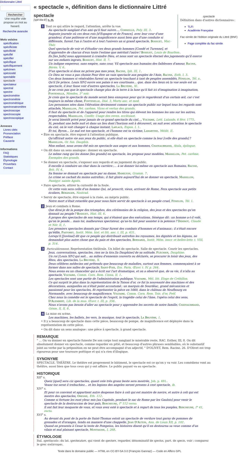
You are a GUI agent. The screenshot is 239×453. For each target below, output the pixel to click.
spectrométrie (11, 99)
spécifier (8, 58)
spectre (8, 91)
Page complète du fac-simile (205, 43)
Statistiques (10, 156)
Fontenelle (56, 93)
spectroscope (11, 110)
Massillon (69, 108)
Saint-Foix (108, 267)
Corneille (127, 30)
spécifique (9, 61)
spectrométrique (13, 103)
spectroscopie (12, 114)
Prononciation (12, 133)
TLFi (190, 26)
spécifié (8, 54)
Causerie (9, 140)
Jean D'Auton (137, 422)
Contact (8, 167)
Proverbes (9, 164)
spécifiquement (12, 65)
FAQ (6, 152)
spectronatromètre (14, 106)
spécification (11, 43)
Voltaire (148, 119)
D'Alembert (56, 301)
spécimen (9, 69)
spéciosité (9, 73)
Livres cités (10, 129)
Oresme (82, 396)
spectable (9, 76)
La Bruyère (124, 86)
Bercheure (109, 403)
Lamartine (151, 131)
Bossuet (156, 41)
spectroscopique (13, 117)
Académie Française (200, 30)
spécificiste (10, 47)
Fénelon (184, 78)
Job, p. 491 (158, 381)
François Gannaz (140, 451)
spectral (8, 88)
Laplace (116, 127)
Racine (190, 63)
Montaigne (97, 429)
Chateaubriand (161, 145)
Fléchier (162, 252)
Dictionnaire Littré (11, 1)
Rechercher (15, 14)
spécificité (9, 50)
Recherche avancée (15, 31)
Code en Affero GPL (168, 451)
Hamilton (123, 173)
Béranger (67, 192)
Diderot (183, 221)
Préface (8, 137)
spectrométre (11, 95)
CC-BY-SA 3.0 (119, 451)
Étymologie (10, 160)
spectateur (9, 84)
